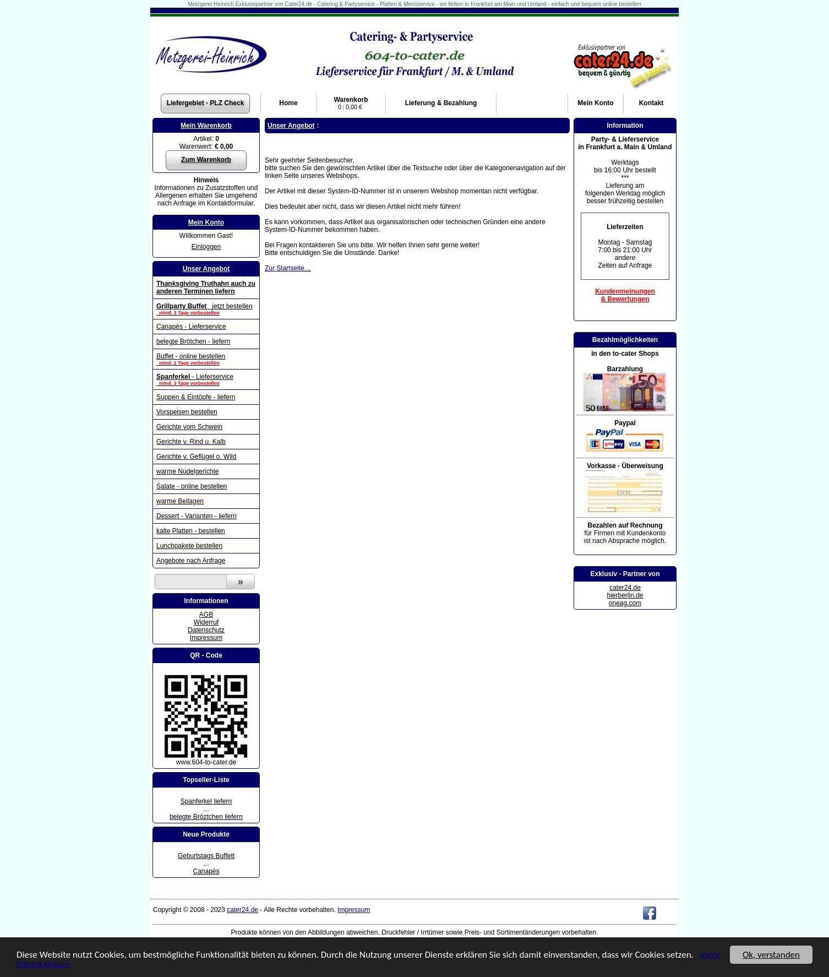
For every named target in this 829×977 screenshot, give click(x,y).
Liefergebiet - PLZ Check (205, 103)
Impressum (206, 638)
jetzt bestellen (206, 309)
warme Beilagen (180, 501)
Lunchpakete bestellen (189, 546)
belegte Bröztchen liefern (206, 817)
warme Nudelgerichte (187, 471)
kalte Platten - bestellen (190, 531)
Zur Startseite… (288, 268)
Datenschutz (206, 630)
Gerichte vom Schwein (189, 427)
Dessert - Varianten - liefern (196, 516)
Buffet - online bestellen (206, 359)
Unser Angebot (206, 269)
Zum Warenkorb (206, 160)
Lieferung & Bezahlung (441, 103)
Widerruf (206, 622)
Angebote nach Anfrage (190, 561)
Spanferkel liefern (206, 801)
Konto (595, 103)
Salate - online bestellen (191, 486)
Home (288, 103)
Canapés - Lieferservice (191, 326)
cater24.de (625, 587)
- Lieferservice (206, 379)
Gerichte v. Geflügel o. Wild (196, 456)
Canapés (206, 871)
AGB (206, 614)
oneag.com (625, 603)
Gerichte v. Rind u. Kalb (191, 442)
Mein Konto (206, 222)
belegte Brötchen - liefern (193, 341)
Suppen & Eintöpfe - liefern (195, 397)
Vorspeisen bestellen (186, 412)
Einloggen (206, 247)
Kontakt (651, 103)
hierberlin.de (625, 595)
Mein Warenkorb (206, 125)
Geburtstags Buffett (206, 856)
